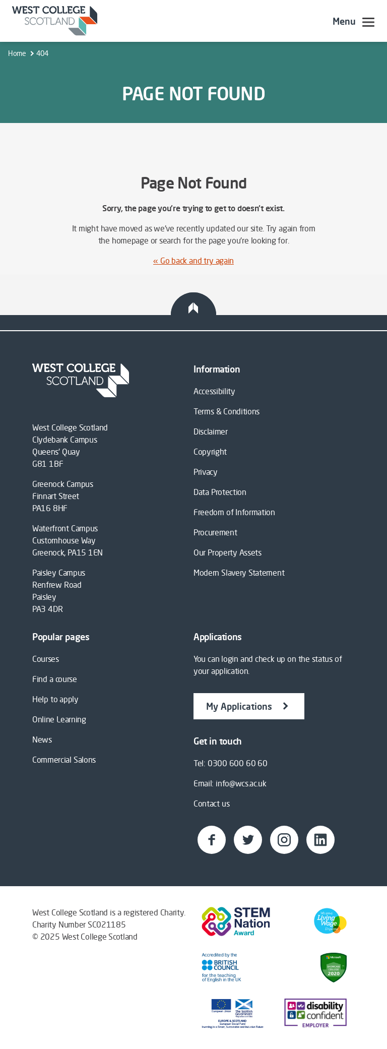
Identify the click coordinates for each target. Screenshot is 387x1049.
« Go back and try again (193, 261)
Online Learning (59, 719)
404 (42, 53)
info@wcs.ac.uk (241, 783)
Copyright (210, 452)
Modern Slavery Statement (239, 573)
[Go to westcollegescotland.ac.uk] (54, 21)
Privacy (206, 472)
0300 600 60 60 (238, 763)
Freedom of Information (234, 512)
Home (17, 53)
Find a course (54, 679)
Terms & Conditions (227, 411)
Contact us (211, 803)
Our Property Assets (228, 552)
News (42, 739)
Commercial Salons (64, 760)
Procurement (215, 532)
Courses (45, 659)
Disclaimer (211, 431)
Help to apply (55, 699)
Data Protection (220, 492)
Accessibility (214, 391)
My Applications (249, 705)
